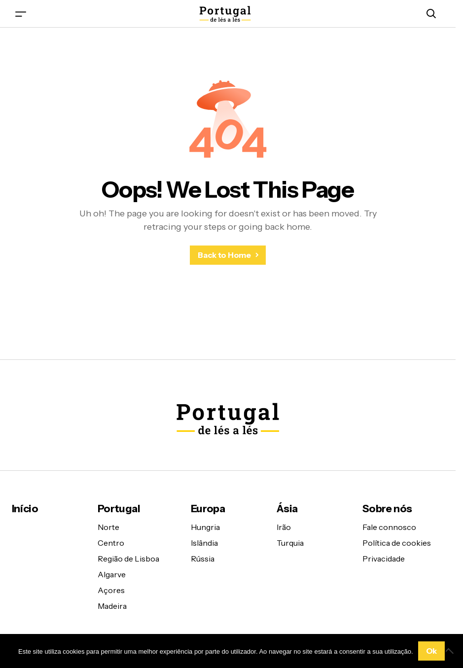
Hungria (205, 527)
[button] (21, 13)
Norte (108, 527)
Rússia (202, 558)
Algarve (112, 574)
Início (25, 508)
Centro (111, 543)
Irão (284, 527)
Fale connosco (389, 527)
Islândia (204, 543)
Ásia (287, 508)
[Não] (451, 651)
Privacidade (383, 558)
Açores (111, 590)
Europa (208, 508)
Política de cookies (396, 543)
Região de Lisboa (128, 558)
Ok (431, 651)
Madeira (112, 606)
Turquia (290, 543)
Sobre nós (387, 508)
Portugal (119, 508)
